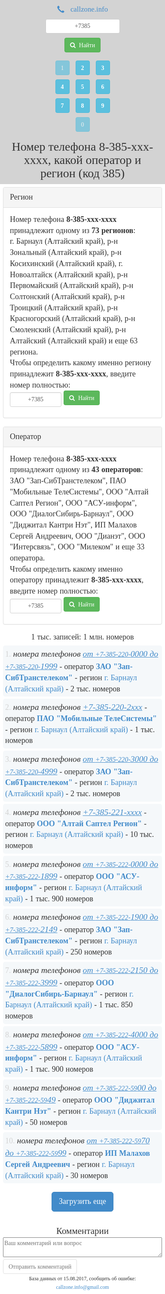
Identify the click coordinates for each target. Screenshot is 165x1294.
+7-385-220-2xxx (113, 707)
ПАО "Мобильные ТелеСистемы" (97, 718)
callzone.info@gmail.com (82, 1287)
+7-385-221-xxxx (112, 812)
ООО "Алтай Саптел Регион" (89, 823)
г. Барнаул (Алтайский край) (81, 729)
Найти (82, 45)
